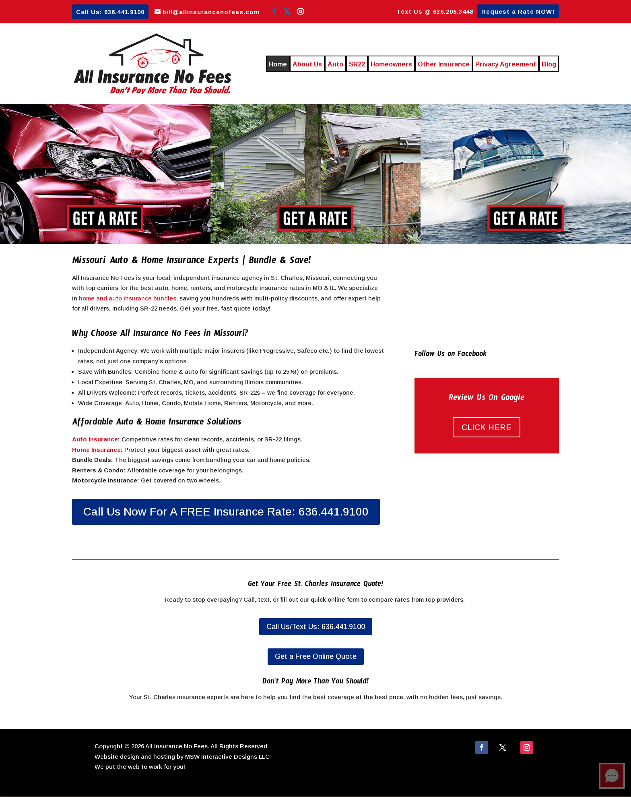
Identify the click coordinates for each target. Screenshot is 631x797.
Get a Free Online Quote (316, 656)
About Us (307, 64)
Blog (549, 64)
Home (278, 64)
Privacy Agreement (505, 64)
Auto (335, 64)
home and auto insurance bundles (127, 298)
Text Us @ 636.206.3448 (434, 11)
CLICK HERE (486, 427)
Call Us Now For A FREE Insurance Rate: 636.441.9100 (226, 511)
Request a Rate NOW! (518, 11)
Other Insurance (444, 64)
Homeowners (391, 64)
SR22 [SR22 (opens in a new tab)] (357, 64)
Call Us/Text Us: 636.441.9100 (315, 627)
